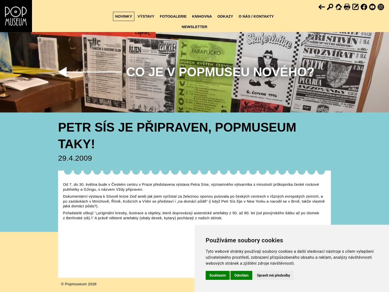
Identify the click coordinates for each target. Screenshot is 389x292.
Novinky (123, 16)
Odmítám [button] (241, 275)
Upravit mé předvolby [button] (273, 275)
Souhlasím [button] (217, 275)
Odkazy (225, 16)
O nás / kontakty (256, 16)
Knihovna (202, 16)
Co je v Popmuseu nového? (220, 72)
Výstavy (145, 16)
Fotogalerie (173, 16)
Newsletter (194, 27)
